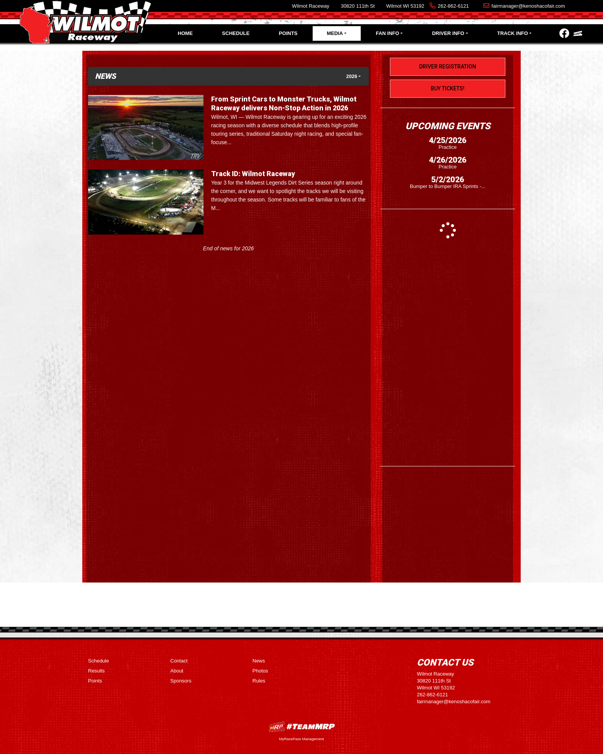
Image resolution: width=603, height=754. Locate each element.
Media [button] (335, 33)
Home (185, 33)
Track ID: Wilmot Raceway (253, 174)
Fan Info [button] (387, 33)
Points (288, 33)
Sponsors (181, 681)
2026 (351, 76)
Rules (259, 681)
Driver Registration (447, 66)
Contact (179, 661)
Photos (260, 671)
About (176, 671)
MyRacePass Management (301, 739)
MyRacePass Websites (301, 726)
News (259, 661)
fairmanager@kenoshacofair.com (528, 6)
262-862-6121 (453, 6)
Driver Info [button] (448, 33)
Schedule (236, 33)
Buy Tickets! (448, 88)
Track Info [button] (512, 33)
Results (96, 671)
